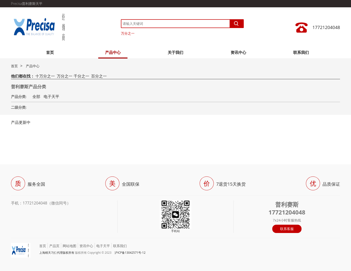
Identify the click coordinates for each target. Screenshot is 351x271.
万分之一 (128, 33)
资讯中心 (238, 52)
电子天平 (51, 96)
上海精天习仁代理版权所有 (56, 253)
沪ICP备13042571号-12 (130, 253)
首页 (50, 52)
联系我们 (301, 52)
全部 (36, 96)
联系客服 (287, 228)
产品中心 (113, 52)
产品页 (54, 245)
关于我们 (175, 52)
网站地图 (69, 245)
